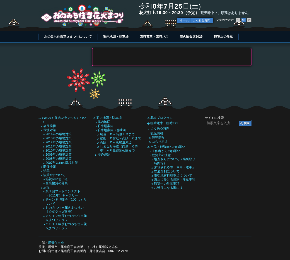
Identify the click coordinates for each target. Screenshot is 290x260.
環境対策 (49, 130)
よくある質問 (201, 20)
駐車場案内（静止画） (113, 130)
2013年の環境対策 (59, 138)
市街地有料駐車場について (173, 175)
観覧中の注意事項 (166, 183)
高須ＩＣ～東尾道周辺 (116, 142)
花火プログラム (161, 118)
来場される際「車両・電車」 (174, 167)
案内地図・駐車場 (115, 36)
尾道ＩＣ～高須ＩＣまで (117, 134)
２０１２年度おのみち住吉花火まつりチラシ (66, 218)
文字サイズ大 (249, 20)
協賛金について (54, 175)
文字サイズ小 (238, 20)
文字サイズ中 (243, 20)
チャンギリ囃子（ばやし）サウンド (66, 201)
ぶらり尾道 (160, 141)
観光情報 (156, 133)
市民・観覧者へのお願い (167, 147)
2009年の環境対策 (59, 154)
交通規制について (166, 171)
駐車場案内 (106, 126)
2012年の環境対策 (59, 142)
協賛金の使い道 (57, 179)
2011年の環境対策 (59, 146)
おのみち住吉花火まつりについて (68, 36)
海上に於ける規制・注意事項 (174, 179)
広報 (46, 187)
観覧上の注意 (223, 36)
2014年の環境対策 (59, 134)
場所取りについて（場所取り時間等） (174, 161)
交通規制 (104, 154)
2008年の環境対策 (59, 158)
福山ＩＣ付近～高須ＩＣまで (120, 138)
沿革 (46, 171)
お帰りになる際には (168, 187)
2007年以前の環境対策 (62, 162)
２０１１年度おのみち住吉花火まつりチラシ (66, 226)
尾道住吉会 (56, 243)
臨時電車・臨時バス (154, 36)
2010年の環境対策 (59, 150)
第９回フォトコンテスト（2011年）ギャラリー (63, 193)
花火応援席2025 (191, 36)
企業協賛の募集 (57, 183)
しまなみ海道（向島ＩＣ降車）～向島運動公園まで (119, 148)
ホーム (184, 20)
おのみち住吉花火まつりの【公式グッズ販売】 (65, 209)
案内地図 (104, 122)
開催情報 (49, 167)
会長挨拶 (49, 126)
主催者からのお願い (166, 151)
